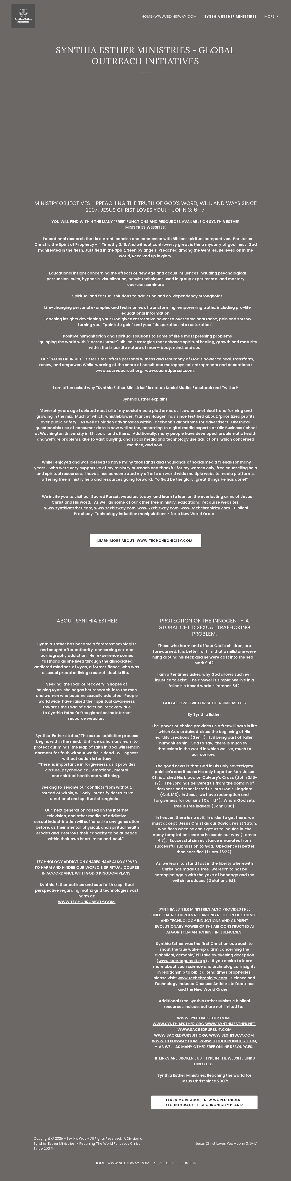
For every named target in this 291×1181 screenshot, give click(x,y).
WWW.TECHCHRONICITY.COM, (228, 1041)
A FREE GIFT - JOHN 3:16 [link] (174, 1163)
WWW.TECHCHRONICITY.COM (86, 902)
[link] (23, 15)
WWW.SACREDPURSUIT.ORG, (181, 1035)
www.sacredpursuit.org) (183, 961)
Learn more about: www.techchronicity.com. (145, 540)
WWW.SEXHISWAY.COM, (232, 1035)
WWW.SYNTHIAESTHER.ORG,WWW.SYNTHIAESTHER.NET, (204, 1024)
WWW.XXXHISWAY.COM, (175, 1041)
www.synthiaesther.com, (68, 508)
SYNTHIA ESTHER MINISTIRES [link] (230, 16)
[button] (272, 16)
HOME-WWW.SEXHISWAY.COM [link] (169, 16)
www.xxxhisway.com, (158, 508)
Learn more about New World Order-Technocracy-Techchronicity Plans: (204, 1102)
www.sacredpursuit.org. (119, 370)
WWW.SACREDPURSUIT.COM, (204, 1029)
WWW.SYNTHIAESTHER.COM (203, 1018)
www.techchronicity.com (205, 508)
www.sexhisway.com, (115, 508)
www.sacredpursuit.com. (170, 370)
